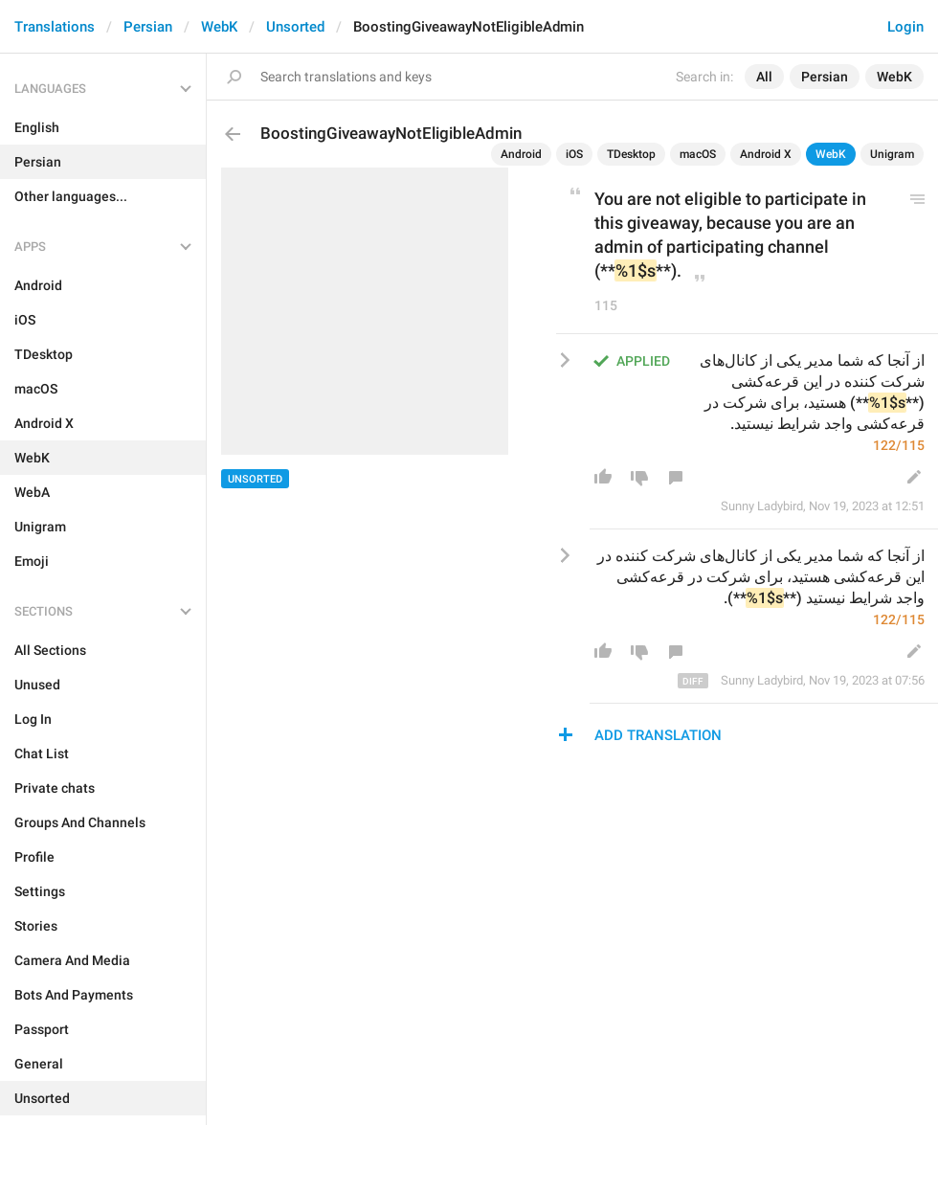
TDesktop (631, 154)
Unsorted (295, 26)
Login (905, 26)
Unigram (892, 154)
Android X (766, 154)
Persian (147, 26)
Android (521, 154)
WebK (219, 26)
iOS (574, 154)
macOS (698, 154)
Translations (54, 26)
